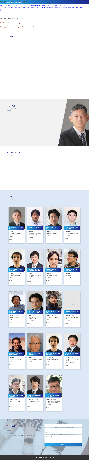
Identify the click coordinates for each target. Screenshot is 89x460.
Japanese (79, 5)
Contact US (71, 5)
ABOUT (42, 5)
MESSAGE (49, 5)
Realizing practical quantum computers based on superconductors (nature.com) (22, 27)
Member (64, 5)
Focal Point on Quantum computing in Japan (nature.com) (16, 23)
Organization (57, 5)
